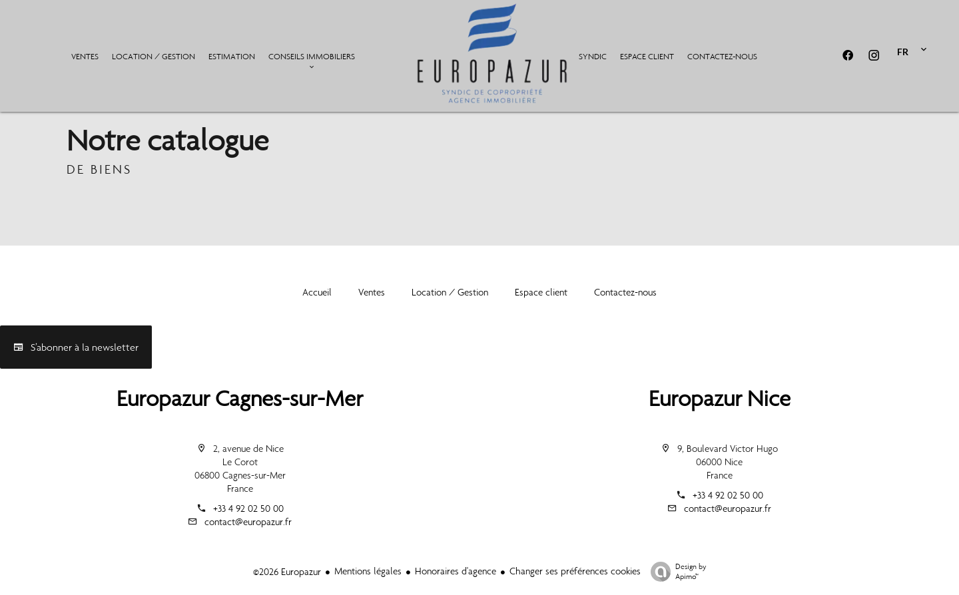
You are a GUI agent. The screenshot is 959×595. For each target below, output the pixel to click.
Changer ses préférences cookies (575, 571)
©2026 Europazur (287, 572)
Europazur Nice (720, 398)
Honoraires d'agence (455, 571)
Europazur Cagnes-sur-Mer (240, 398)
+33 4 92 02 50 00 (248, 508)
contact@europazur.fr (248, 522)
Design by (675, 572)
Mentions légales (368, 571)
